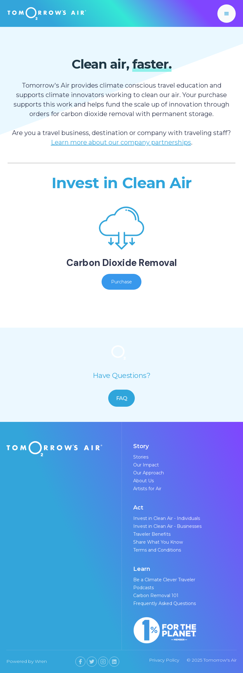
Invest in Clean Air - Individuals (166, 518)
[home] (46, 13)
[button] (226, 13)
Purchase (121, 282)
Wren (41, 661)
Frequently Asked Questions (164, 603)
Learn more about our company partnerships (121, 142)
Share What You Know (158, 542)
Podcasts (143, 587)
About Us (143, 481)
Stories (140, 457)
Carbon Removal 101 (155, 595)
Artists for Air (147, 488)
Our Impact (146, 465)
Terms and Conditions (157, 550)
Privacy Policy (164, 660)
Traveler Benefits (152, 534)
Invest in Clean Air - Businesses (167, 526)
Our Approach (148, 473)
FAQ (121, 398)
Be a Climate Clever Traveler (164, 580)
